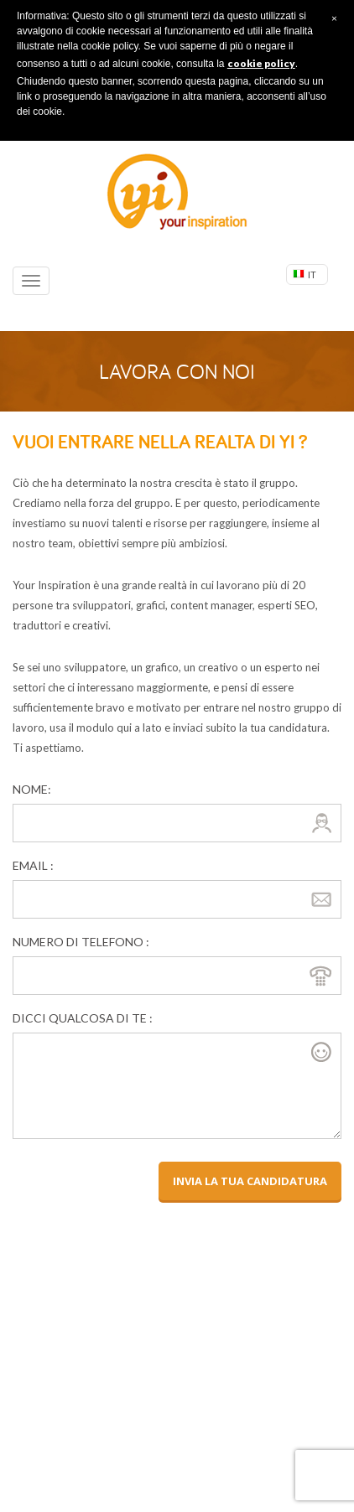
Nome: (32, 789)
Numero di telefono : (81, 942)
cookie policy (261, 63)
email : (33, 865)
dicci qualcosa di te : (83, 1018)
